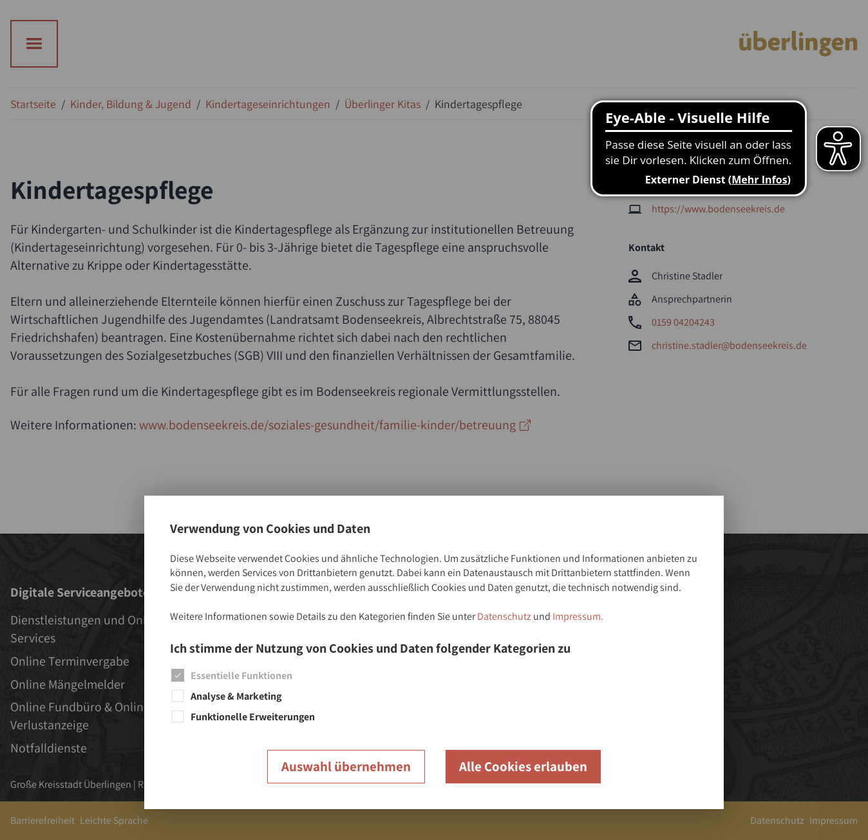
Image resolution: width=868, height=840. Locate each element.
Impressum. (577, 616)
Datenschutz (504, 616)
